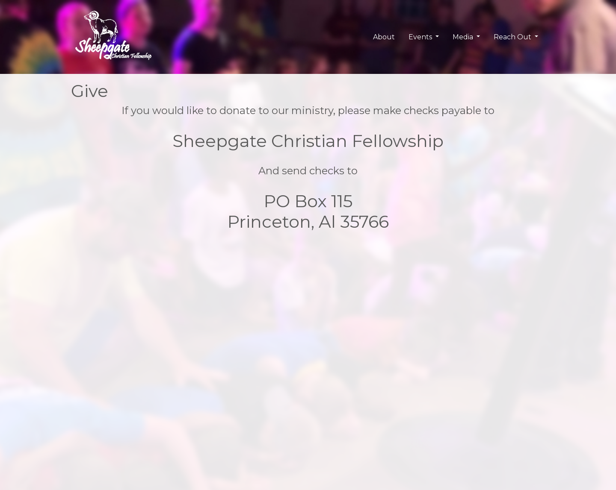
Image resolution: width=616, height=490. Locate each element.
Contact (326, 406)
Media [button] (464, 37)
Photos (244, 406)
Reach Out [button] (513, 37)
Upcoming (168, 416)
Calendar (165, 406)
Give (321, 426)
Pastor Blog (251, 416)
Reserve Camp (336, 416)
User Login (412, 406)
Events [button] (421, 37)
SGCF (79, 406)
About (384, 37)
